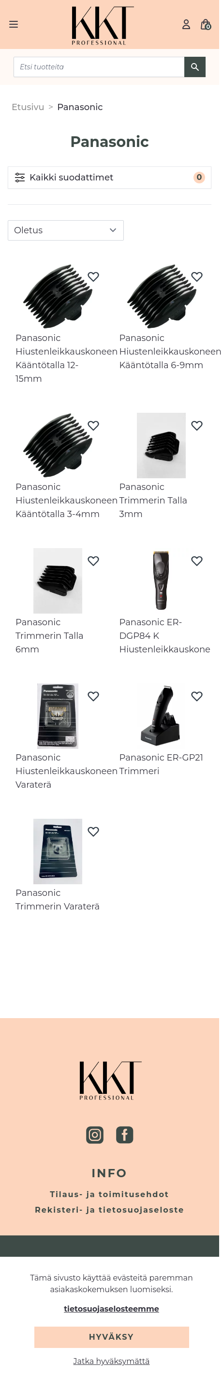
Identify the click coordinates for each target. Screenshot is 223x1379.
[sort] (66, 230)
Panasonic (80, 107)
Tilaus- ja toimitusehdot (109, 1194)
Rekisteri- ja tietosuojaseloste (109, 1210)
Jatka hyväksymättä (112, 1361)
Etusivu (28, 107)
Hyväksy (111, 1337)
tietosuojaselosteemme (111, 1309)
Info (109, 1173)
